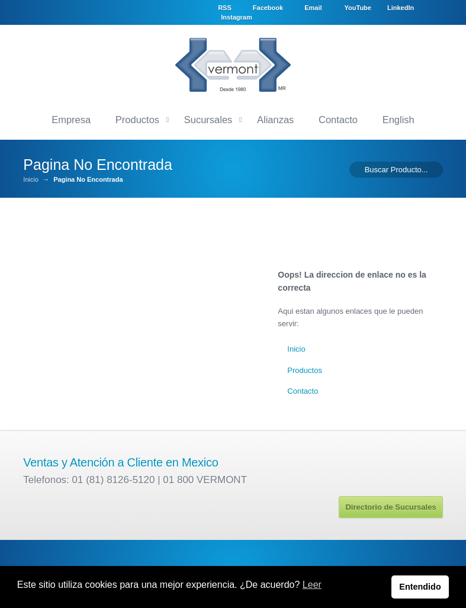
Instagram (321, 16)
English (398, 117)
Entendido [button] (420, 586)
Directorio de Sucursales (390, 505)
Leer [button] (312, 585)
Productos (137, 117)
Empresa (71, 117)
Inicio (30, 178)
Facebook (304, 6)
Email (349, 6)
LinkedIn (271, 16)
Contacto (338, 117)
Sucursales (208, 117)
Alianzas (275, 117)
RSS (261, 6)
